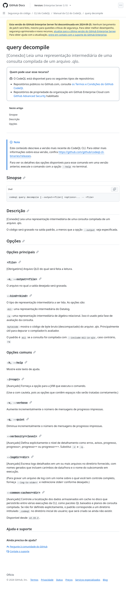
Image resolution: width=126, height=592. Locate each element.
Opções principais (23, 252)
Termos (34, 579)
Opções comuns (21, 352)
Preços (69, 579)
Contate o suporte (18, 551)
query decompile (94, 13)
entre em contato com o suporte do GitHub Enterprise (77, 34)
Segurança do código (19, 13)
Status (59, 579)
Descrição (18, 210)
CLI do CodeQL (42, 13)
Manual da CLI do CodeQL (67, 13)
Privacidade (47, 579)
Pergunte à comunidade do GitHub (27, 546)
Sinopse (16, 177)
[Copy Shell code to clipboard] (114, 189)
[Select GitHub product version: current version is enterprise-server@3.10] (52, 5)
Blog (105, 579)
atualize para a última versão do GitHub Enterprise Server (84, 31)
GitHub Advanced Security (30, 96)
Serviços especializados (87, 579)
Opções (16, 241)
